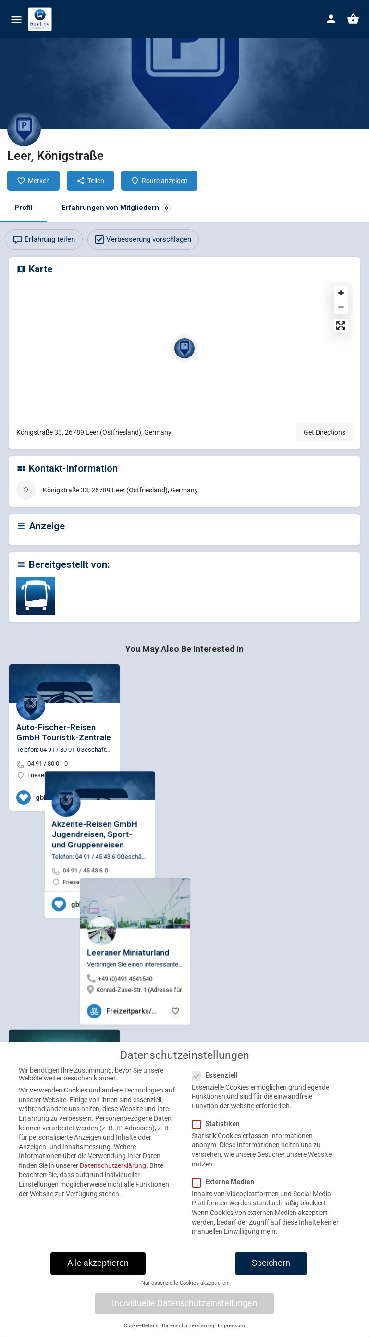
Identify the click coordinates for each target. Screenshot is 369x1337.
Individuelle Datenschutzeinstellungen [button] (184, 1309)
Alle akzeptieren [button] (98, 1269)
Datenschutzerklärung (113, 1171)
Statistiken (219, 1129)
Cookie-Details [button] (141, 1331)
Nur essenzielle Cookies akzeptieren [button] (184, 1289)
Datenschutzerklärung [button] (188, 1331)
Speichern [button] (271, 1269)
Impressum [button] (231, 1331)
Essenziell (218, 1081)
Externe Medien (226, 1187)
